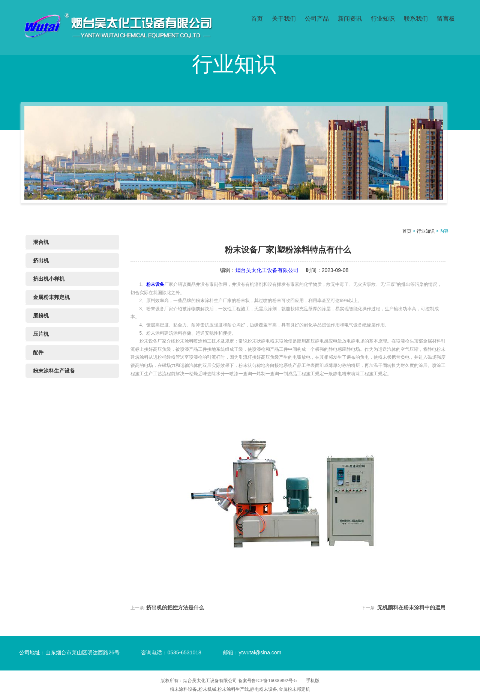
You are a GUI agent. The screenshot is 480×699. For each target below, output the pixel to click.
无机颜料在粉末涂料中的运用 (411, 607)
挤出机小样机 (48, 279)
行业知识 (383, 18)
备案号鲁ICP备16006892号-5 (267, 680)
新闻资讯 (350, 18)
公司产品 (317, 18)
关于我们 (284, 18)
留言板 (446, 18)
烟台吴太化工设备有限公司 (267, 270)
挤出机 (41, 260)
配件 (38, 352)
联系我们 (416, 18)
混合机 (41, 242)
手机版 (313, 680)
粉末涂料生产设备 (54, 371)
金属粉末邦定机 (51, 297)
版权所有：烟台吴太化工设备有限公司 (199, 680)
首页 (257, 18)
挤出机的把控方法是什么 (175, 607)
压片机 (41, 334)
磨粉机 (41, 316)
